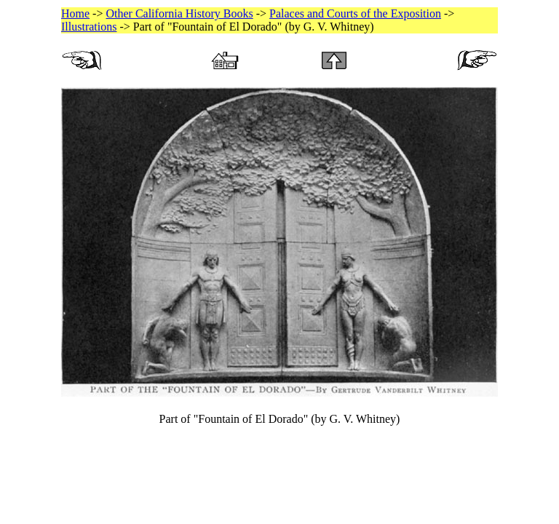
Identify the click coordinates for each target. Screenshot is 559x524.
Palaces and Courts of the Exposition (355, 13)
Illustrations (88, 26)
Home (75, 13)
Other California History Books (179, 13)
